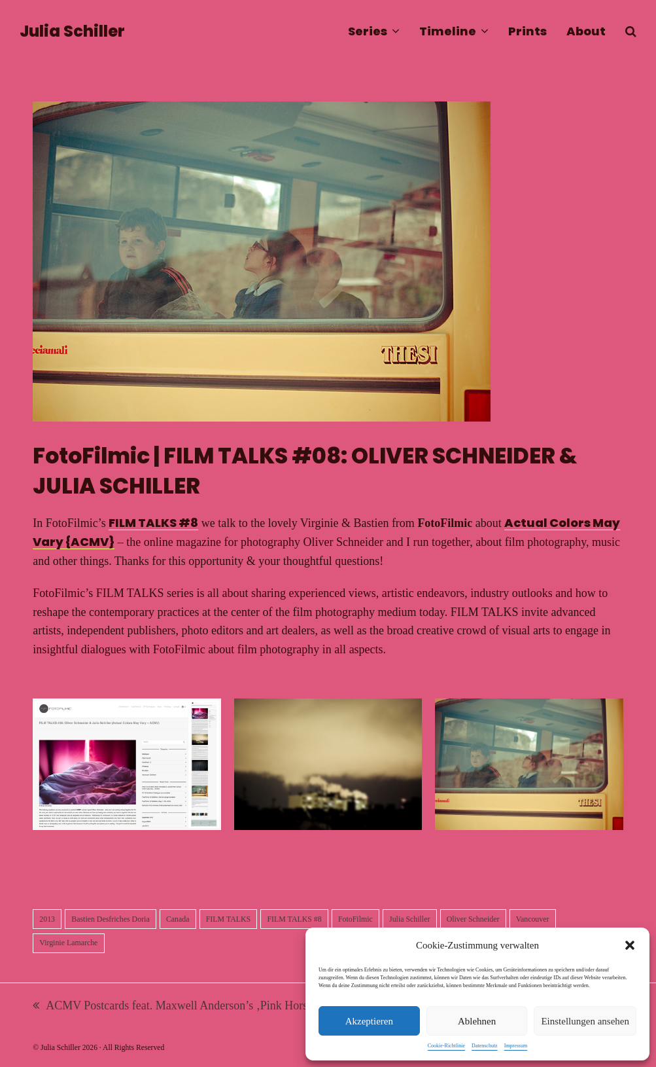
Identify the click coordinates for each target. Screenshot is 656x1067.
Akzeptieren (369, 1021)
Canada (178, 919)
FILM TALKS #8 (153, 523)
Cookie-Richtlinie (446, 1046)
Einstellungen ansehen (585, 1021)
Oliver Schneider (473, 919)
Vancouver (532, 919)
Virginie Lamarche (68, 942)
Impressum (516, 1046)
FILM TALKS (228, 919)
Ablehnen (477, 1021)
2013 (47, 919)
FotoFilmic (355, 919)
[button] (629, 945)
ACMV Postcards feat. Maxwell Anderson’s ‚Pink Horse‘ (175, 1007)
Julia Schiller (72, 31)
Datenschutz (485, 1046)
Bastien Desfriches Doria (110, 919)
